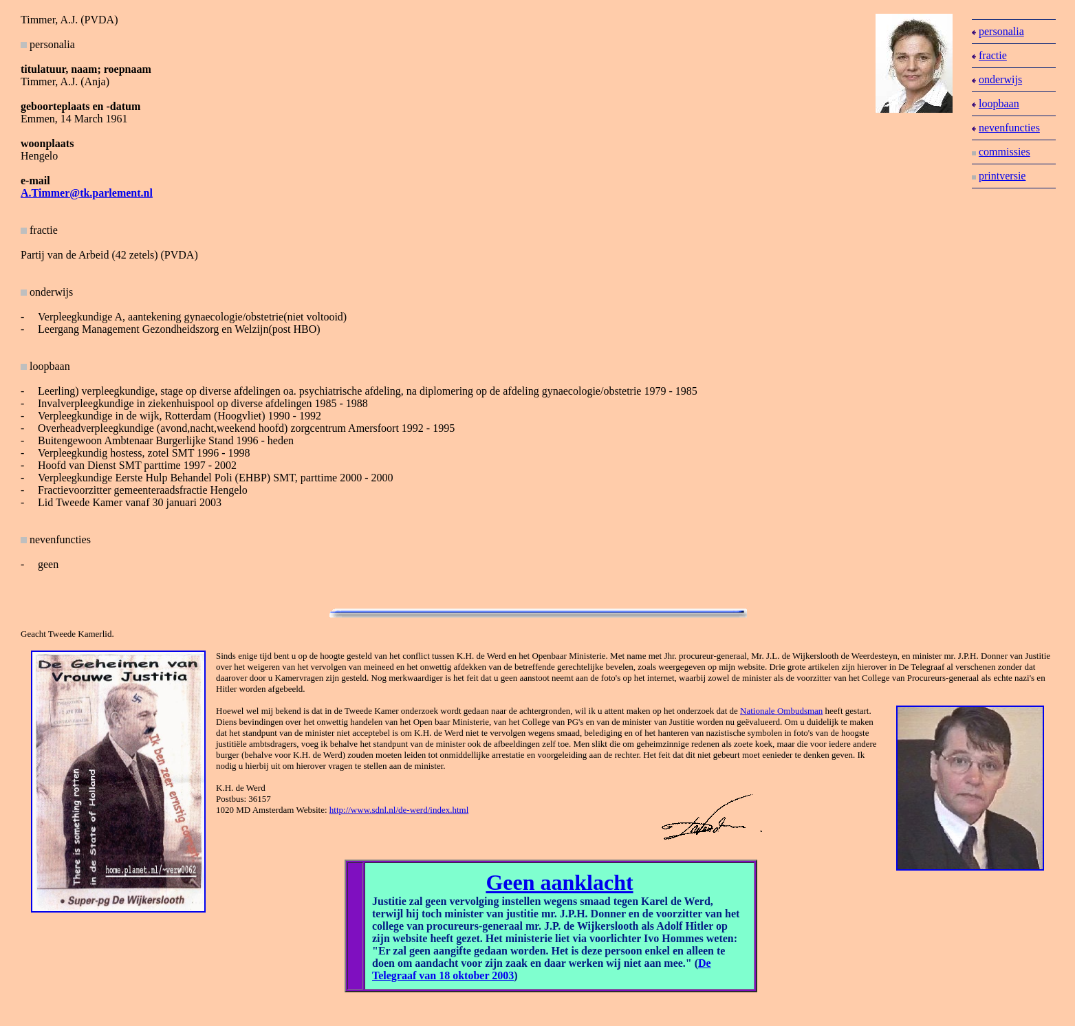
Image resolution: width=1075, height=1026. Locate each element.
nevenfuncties (1006, 127)
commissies (1001, 151)
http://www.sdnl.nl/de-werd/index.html (398, 810)
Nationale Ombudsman (781, 711)
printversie (998, 176)
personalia (998, 31)
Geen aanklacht (559, 882)
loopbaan (995, 103)
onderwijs (997, 79)
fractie (39, 230)
